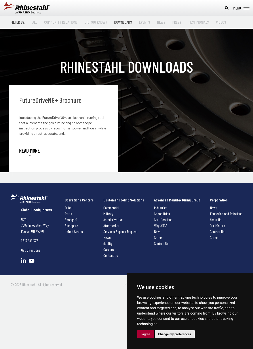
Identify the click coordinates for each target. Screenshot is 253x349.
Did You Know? (96, 22)
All (34, 22)
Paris (68, 213)
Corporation (219, 199)
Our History (217, 225)
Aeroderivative (113, 219)
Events (144, 22)
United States (74, 231)
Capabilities (162, 213)
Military (108, 213)
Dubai (68, 207)
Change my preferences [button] (174, 334)
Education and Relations (226, 213)
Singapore (71, 225)
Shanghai (71, 219)
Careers (108, 249)
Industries (160, 207)
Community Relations (61, 22)
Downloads (123, 22)
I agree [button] (145, 334)
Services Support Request (120, 231)
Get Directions (30, 250)
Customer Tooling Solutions (123, 199)
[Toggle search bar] (227, 8)
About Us (215, 219)
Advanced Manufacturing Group (177, 199)
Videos (221, 22)
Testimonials (198, 22)
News (161, 22)
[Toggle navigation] (240, 8)
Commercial (111, 207)
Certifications (163, 219)
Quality (107, 243)
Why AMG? (160, 225)
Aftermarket (111, 225)
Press (176, 22)
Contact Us (110, 255)
